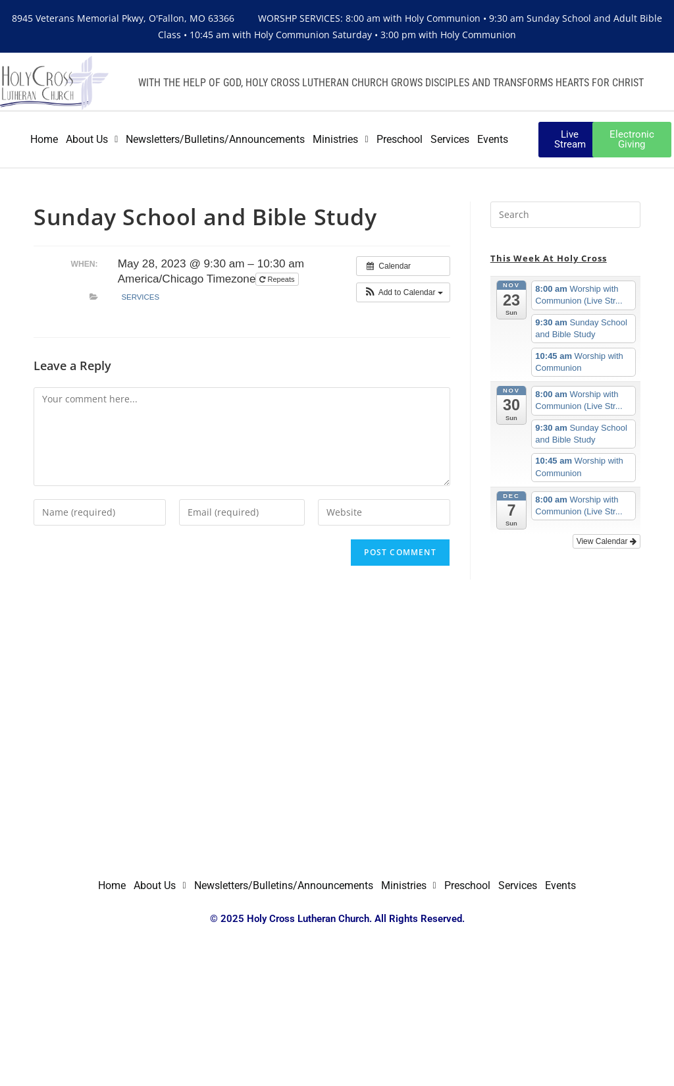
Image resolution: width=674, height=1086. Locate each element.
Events (492, 139)
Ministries (340, 139)
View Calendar (606, 541)
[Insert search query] (565, 215)
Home (44, 139)
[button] (403, 292)
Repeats (277, 279)
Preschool (399, 139)
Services (449, 139)
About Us (92, 139)
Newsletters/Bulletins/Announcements (215, 139)
